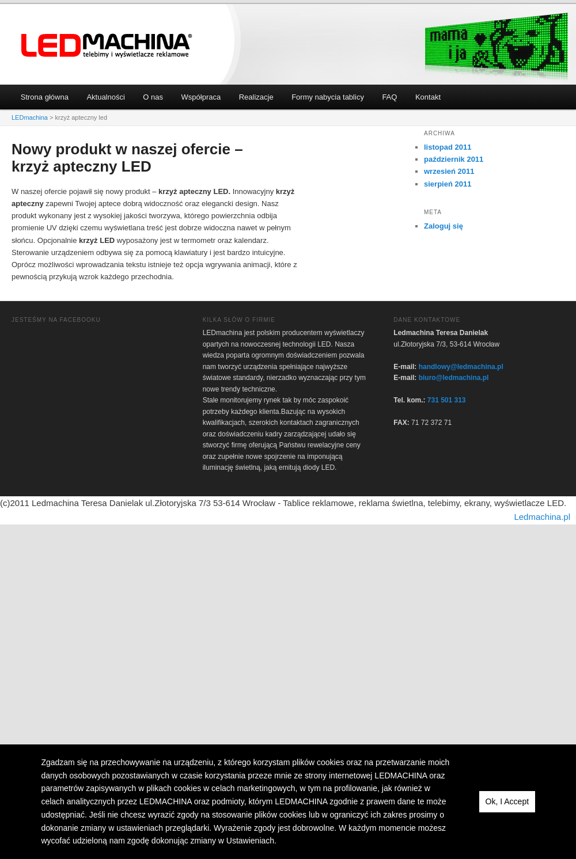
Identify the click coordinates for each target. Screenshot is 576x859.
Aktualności (105, 97)
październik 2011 (453, 159)
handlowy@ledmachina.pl (461, 367)
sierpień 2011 (447, 184)
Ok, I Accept (507, 801)
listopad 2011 (447, 147)
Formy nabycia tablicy (327, 97)
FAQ (389, 97)
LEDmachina (107, 45)
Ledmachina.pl (542, 517)
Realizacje (256, 97)
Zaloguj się (443, 226)
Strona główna (45, 97)
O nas (153, 97)
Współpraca (201, 97)
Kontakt (428, 97)
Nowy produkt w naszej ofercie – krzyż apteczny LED (127, 157)
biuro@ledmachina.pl (454, 378)
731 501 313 (446, 400)
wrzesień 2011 (449, 171)
